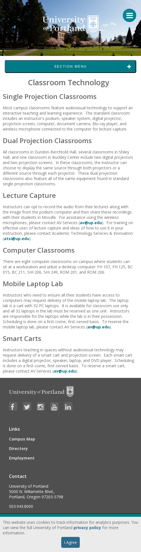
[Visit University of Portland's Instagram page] (41, 406)
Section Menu (70, 66)
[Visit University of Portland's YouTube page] (54, 406)
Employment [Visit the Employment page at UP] (22, 458)
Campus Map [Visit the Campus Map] (22, 439)
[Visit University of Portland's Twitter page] (27, 406)
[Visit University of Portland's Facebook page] (13, 406)
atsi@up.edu (16, 238)
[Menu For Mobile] (127, 13)
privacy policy (87, 527)
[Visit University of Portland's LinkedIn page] (68, 406)
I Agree (70, 542)
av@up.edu (91, 222)
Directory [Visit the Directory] (18, 448)
